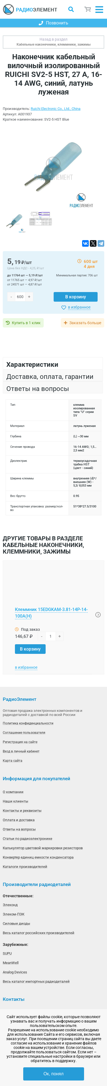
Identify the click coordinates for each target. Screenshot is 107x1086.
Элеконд (10, 905)
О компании (13, 792)
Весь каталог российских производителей (38, 933)
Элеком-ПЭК (13, 914)
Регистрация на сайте (20, 742)
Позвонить (53, 23)
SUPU (7, 953)
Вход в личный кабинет (21, 751)
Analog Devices (15, 972)
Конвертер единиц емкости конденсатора (38, 857)
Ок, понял (53, 1073)
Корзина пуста (88, 9)
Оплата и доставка (19, 820)
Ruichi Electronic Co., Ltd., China (55, 109)
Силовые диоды (16, 923)
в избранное (79, 307)
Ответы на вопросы (19, 829)
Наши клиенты (15, 801)
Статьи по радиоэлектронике (27, 839)
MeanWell (11, 963)
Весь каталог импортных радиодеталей (36, 981)
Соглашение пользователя (24, 733)
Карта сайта (12, 761)
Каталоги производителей (25, 867)
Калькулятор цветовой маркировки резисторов (43, 848)
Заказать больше (85, 323)
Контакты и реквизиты (22, 811)
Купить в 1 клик (26, 323)
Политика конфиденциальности (28, 723)
